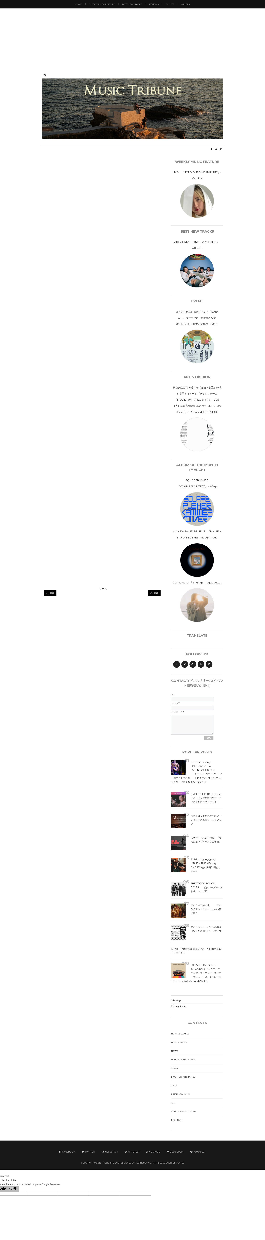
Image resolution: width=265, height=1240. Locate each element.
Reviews (154, 4)
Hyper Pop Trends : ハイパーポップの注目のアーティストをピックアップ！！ (206, 798)
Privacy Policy (179, 1006)
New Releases (180, 1033)
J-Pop (175, 1068)
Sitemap (176, 1000)
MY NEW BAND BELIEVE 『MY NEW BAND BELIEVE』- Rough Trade (197, 534)
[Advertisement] (132, 37)
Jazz (174, 1085)
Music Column (180, 1094)
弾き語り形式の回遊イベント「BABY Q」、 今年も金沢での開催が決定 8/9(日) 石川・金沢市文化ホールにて (198, 317)
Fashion (176, 1120)
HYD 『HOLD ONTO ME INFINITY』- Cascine (197, 175)
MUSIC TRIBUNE (111, 1163)
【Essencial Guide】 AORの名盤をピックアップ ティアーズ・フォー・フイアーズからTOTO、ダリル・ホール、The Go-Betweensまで (199, 973)
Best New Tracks (132, 4)
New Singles (179, 1042)
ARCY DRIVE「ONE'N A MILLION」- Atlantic (197, 245)
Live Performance (183, 1077)
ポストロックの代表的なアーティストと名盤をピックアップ (206, 819)
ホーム (103, 588)
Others (185, 4)
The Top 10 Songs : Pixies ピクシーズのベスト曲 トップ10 (207, 887)
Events (170, 4)
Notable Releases (183, 1059)
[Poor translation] (13, 1189)
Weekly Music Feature (102, 4)
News (174, 1051)
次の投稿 (50, 593)
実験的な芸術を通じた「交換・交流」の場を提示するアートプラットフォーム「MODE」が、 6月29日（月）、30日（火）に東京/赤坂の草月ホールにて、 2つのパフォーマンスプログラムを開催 (197, 399)
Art (173, 1102)
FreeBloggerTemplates (169, 1163)
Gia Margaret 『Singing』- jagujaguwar (197, 582)
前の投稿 (154, 593)
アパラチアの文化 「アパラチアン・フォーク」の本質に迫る (206, 909)
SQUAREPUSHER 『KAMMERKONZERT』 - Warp (197, 483)
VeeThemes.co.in (144, 1163)
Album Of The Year (183, 1111)
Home (78, 4)
